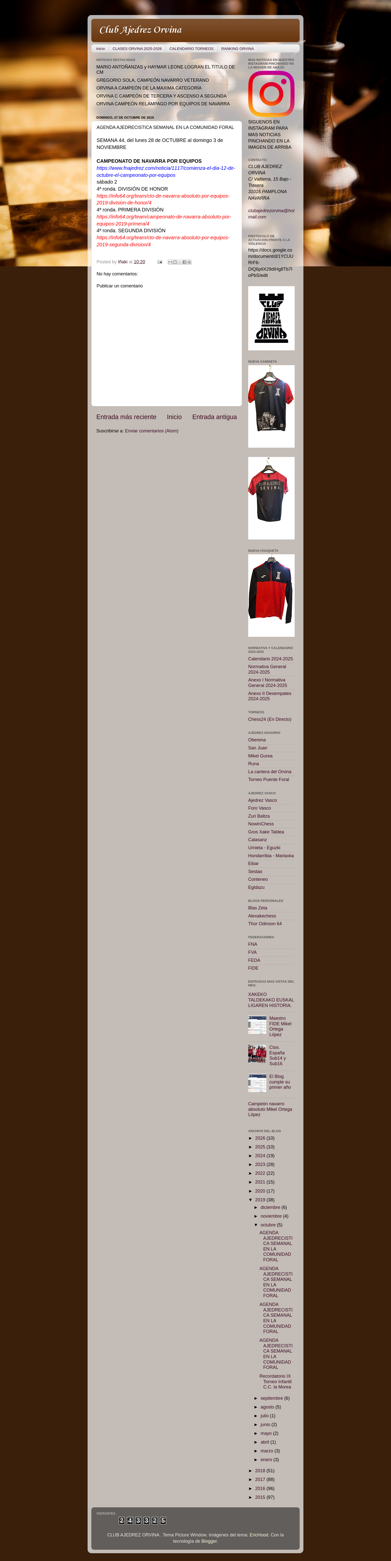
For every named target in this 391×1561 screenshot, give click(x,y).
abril (265, 1442)
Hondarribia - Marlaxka (271, 855)
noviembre (271, 1216)
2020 (261, 1191)
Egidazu (256, 887)
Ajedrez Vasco (262, 800)
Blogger (209, 1541)
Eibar (253, 863)
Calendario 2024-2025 (270, 658)
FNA (252, 944)
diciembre (270, 1207)
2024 (261, 1155)
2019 (261, 1199)
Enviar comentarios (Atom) (151, 430)
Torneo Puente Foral (268, 779)
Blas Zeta (257, 907)
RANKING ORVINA (237, 48)
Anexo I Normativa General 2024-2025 (267, 682)
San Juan (257, 747)
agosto (267, 1407)
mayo (266, 1433)
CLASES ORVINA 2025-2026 (137, 48)
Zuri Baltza (259, 816)
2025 (261, 1146)
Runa (253, 763)
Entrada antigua (214, 416)
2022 (261, 1173)
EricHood (259, 1534)
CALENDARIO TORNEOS (191, 48)
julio (265, 1415)
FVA (252, 952)
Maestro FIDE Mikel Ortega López (280, 1026)
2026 (261, 1138)
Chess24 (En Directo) (269, 719)
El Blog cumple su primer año (280, 1082)
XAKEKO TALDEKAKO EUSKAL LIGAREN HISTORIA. (271, 1000)
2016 (261, 1488)
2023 (261, 1164)
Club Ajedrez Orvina (140, 30)
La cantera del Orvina (269, 771)
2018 (261, 1470)
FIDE (253, 968)
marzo (267, 1450)
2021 (261, 1182)
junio (265, 1424)
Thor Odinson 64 (265, 923)
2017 (261, 1479)
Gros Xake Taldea (266, 831)
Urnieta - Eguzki (264, 847)
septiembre (272, 1398)
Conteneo (258, 879)
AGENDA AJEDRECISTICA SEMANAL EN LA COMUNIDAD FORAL (276, 1246)
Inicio (100, 48)
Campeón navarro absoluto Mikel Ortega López (270, 1109)
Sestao (255, 871)
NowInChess (261, 823)
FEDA (254, 960)
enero (266, 1459)
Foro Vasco (259, 808)
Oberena (257, 739)
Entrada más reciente (126, 416)
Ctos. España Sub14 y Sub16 (277, 1055)
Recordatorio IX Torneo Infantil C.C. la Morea (275, 1381)
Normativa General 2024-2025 (267, 669)
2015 (261, 1497)
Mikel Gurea (260, 755)
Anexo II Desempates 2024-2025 (269, 696)
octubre (268, 1224)
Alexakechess (262, 915)
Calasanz (257, 839)
